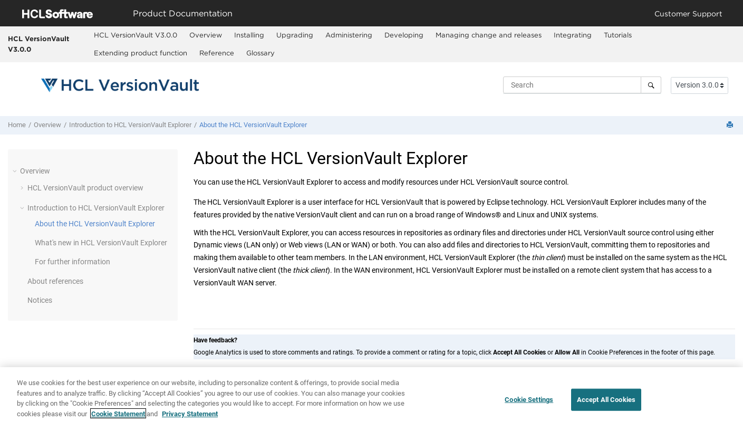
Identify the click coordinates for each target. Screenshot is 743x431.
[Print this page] (731, 125)
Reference (216, 52)
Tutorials (618, 35)
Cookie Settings (529, 402)
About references (55, 281)
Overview (205, 35)
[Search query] (582, 84)
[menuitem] (136, 35)
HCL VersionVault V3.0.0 (38, 44)
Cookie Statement (118, 416)
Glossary (260, 52)
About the (253, 125)
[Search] (651, 84)
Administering (348, 35)
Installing (249, 35)
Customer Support (688, 13)
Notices (39, 300)
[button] (16, 171)
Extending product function (140, 52)
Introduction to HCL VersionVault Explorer (130, 125)
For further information (72, 261)
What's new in (101, 242)
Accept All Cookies (606, 402)
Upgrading (294, 35)
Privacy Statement (190, 416)
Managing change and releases (489, 35)
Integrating (573, 35)
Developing (403, 35)
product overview (85, 188)
